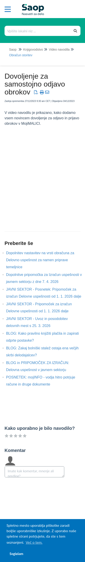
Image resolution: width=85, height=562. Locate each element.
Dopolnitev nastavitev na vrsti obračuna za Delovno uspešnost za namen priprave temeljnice (40, 260)
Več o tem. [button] (34, 542)
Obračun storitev (20, 55)
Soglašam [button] (16, 554)
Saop (13, 49)
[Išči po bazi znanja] (38, 31)
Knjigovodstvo (33, 49)
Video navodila (59, 49)
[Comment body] (34, 471)
